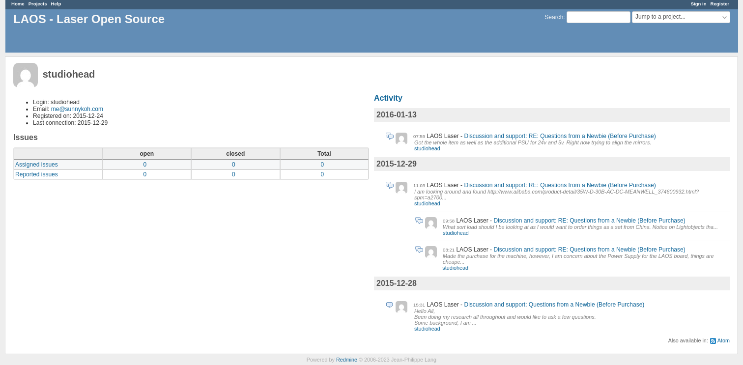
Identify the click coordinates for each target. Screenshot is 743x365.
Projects (38, 3)
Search (553, 17)
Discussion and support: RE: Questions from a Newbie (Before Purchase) (560, 136)
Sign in (699, 3)
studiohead (427, 148)
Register (720, 3)
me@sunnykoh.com (77, 109)
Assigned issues (36, 164)
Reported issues (36, 174)
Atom (723, 340)
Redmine (346, 360)
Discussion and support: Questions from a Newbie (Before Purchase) (554, 304)
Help (56, 3)
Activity (388, 98)
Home (18, 3)
